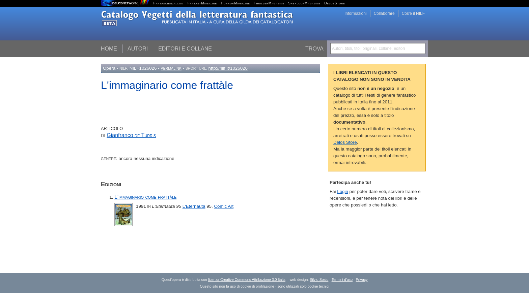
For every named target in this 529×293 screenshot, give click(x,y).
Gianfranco (131, 135)
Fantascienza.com (169, 3)
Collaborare (384, 13)
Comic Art (223, 206)
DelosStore (334, 3)
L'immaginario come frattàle (145, 197)
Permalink (171, 68)
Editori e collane (185, 49)
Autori (138, 49)
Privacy (362, 280)
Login (342, 191)
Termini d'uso (342, 280)
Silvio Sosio (319, 280)
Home (109, 49)
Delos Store (345, 142)
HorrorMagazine (235, 3)
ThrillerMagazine (269, 3)
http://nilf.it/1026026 (228, 68)
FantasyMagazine (202, 3)
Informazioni (355, 13)
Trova (314, 49)
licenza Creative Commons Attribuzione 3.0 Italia (246, 280)
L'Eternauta (194, 206)
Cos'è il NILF (413, 13)
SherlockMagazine (304, 3)
